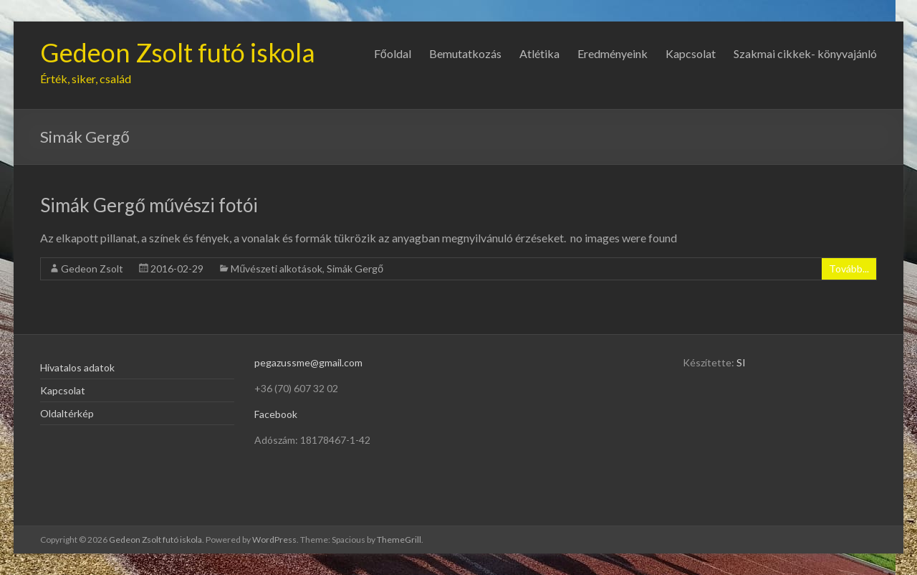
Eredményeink (612, 53)
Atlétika (539, 53)
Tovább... (849, 268)
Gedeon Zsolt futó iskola (177, 52)
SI (741, 362)
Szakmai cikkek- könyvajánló (805, 53)
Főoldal (392, 53)
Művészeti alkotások (276, 268)
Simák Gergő (355, 268)
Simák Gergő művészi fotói (149, 205)
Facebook (275, 414)
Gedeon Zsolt (92, 268)
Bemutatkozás (465, 53)
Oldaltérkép (67, 413)
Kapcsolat (691, 53)
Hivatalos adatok (77, 367)
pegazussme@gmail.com (308, 362)
